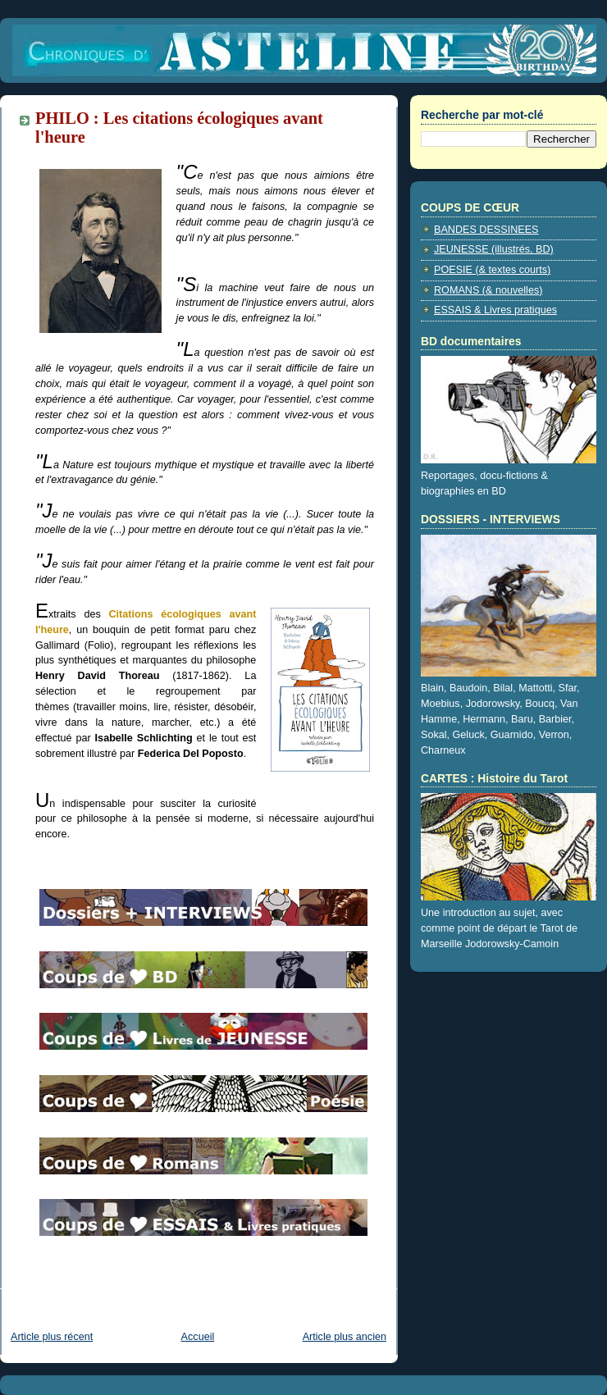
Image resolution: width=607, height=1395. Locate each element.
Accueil (198, 1337)
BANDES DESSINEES (486, 229)
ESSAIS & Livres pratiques (495, 310)
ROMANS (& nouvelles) (488, 290)
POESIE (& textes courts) (492, 270)
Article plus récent (52, 1337)
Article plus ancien (344, 1337)
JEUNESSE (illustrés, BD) (494, 249)
